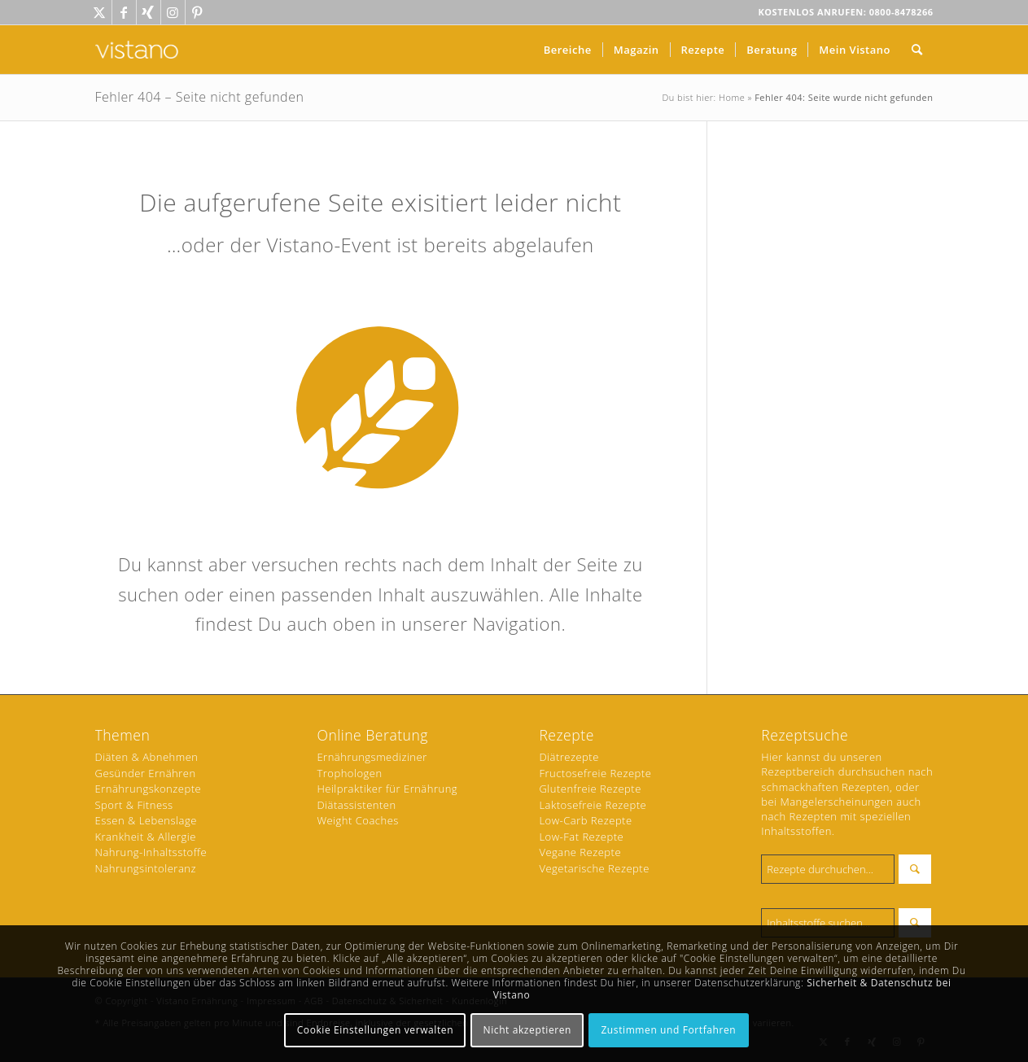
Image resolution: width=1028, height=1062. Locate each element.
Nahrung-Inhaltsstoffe (151, 852)
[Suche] (917, 49)
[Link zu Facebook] (124, 12)
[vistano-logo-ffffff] (136, 49)
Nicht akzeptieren (527, 1030)
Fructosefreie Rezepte (595, 773)
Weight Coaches (357, 820)
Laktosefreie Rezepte (592, 805)
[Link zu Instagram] (173, 12)
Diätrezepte (568, 757)
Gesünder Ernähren (145, 773)
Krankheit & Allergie (145, 836)
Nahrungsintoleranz (145, 868)
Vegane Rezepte (580, 852)
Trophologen (349, 773)
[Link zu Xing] (148, 12)
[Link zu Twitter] (100, 12)
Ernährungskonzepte (148, 788)
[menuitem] (567, 49)
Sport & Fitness (134, 805)
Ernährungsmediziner (372, 757)
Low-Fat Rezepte (581, 836)
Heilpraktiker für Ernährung (387, 788)
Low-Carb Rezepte (585, 820)
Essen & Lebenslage (146, 820)
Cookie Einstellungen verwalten (375, 1030)
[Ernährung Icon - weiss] (380, 410)
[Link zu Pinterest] (198, 12)
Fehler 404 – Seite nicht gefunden (199, 97)
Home (732, 97)
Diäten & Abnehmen (147, 757)
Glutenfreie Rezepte (590, 788)
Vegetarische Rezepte (594, 868)
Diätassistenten (356, 805)
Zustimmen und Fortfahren (668, 1030)
